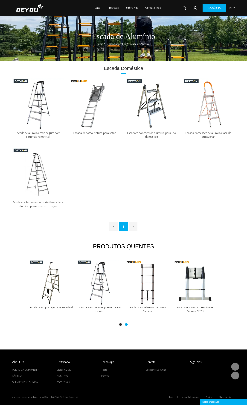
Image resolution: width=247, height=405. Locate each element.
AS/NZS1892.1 (64, 382)
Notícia (209, 397)
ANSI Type (63, 376)
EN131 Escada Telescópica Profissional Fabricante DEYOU (195, 309)
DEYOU (235, 367)
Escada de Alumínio (139, 44)
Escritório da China (156, 369)
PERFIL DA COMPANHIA (25, 369)
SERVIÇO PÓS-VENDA (25, 382)
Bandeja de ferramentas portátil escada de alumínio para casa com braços (38, 204)
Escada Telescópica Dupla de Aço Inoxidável (51, 307)
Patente (105, 376)
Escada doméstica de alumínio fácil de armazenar (208, 135)
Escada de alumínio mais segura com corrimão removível (38, 135)
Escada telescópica (190, 397)
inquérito (214, 7)
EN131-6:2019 (64, 369)
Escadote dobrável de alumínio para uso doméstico (151, 135)
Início (100, 44)
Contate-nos (153, 7)
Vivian (235, 375)
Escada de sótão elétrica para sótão (94, 133)
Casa (97, 7)
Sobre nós (132, 7)
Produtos (113, 7)
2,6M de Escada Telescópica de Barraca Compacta (147, 309)
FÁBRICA (17, 376)
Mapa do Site (225, 397)
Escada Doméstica (116, 44)
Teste (104, 369)
